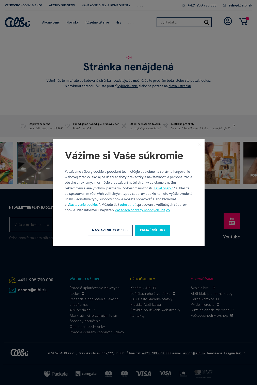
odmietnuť (128, 205)
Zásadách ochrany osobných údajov (142, 210)
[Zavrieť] (199, 144)
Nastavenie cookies (83, 205)
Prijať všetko (164, 188)
